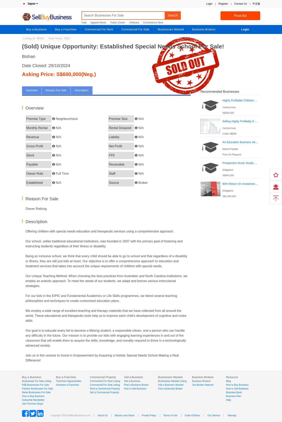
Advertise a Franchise (67, 384)
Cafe (84, 22)
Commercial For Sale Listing (105, 384)
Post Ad (240, 16)
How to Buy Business (33, 396)
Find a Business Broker (136, 384)
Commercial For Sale (135, 29)
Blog (228, 381)
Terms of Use (170, 415)
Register (223, 3)
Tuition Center (117, 22)
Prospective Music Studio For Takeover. (246, 163)
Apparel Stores (98, 22)
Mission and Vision (125, 415)
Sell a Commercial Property (104, 392)
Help (228, 400)
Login (209, 3)
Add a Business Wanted (170, 384)
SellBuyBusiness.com (50, 17)
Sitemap (231, 415)
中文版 (256, 3)
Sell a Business (132, 381)
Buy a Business (36, 29)
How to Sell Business (135, 388)
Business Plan (233, 396)
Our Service (214, 415)
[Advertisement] (230, 226)
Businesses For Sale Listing (36, 381)
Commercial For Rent (99, 29)
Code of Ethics (192, 415)
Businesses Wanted (171, 29)
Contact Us (240, 3)
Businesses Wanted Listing (172, 381)
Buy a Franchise (65, 29)
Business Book (234, 392)
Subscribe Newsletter (33, 400)
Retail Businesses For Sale (36, 392)
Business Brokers (204, 29)
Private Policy (149, 415)
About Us (102, 415)
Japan (30, 3)
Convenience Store (153, 22)
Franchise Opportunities (68, 381)
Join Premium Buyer (32, 403)
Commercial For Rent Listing (105, 381)
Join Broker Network (203, 384)
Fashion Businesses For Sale (37, 388)
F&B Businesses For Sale (35, 384)
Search (173, 15)
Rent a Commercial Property (105, 388)
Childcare (134, 22)
